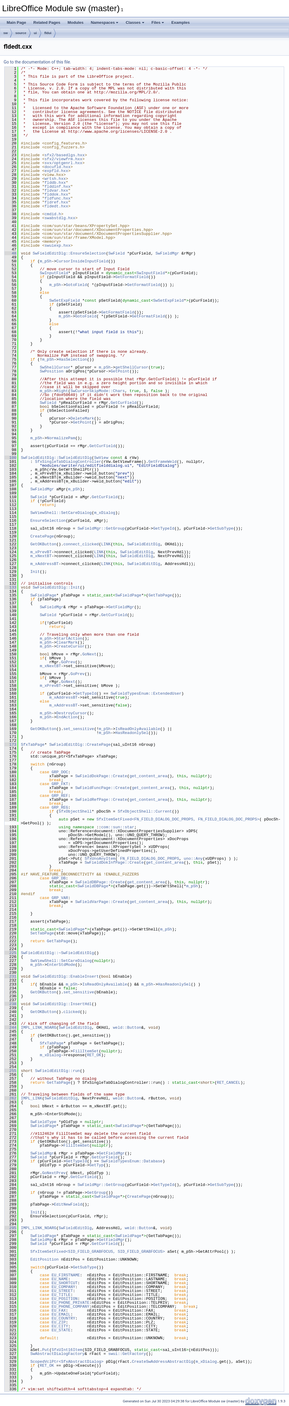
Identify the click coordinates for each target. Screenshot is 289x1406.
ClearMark (66, 642)
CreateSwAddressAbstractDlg (162, 1361)
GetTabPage (160, 595)
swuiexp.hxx (57, 245)
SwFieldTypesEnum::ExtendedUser (145, 693)
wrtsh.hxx (55, 178)
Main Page (16, 22)
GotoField (76, 284)
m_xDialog (104, 512)
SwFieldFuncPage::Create (102, 788)
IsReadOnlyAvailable (137, 729)
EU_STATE (60, 1330)
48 (10, 253)
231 (10, 976)
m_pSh (45, 261)
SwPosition (51, 371)
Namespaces (105, 22)
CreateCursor (70, 646)
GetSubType (221, 528)
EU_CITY (59, 1326)
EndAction (66, 717)
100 (10, 457)
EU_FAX (58, 1310)
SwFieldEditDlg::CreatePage (80, 744)
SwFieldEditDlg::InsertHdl (62, 1004)
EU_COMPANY (63, 1287)
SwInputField (54, 273)
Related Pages (46, 22)
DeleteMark (82, 418)
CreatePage (42, 536)
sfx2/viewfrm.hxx (63, 159)
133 (10, 587)
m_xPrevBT (40, 552)
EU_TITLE (60, 1294)
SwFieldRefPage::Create (101, 799)
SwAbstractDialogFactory (57, 1353)
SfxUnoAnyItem (100, 858)
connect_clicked (81, 544)
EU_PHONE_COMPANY (70, 1306)
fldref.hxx (56, 202)
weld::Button (127, 1027)
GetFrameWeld (162, 461)
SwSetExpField (64, 300)
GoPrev (68, 662)
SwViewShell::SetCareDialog (61, 512)
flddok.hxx (56, 194)
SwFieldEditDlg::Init (56, 587)
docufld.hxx (57, 167)
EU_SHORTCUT (64, 1283)
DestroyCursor (71, 713)
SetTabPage (42, 933)
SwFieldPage (43, 595)
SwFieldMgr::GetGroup (101, 528)
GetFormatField (131, 277)
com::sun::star (117, 827)
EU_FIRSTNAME (65, 1275)
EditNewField (68, 1204)
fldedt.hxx (56, 206)
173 (10, 744)
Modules (75, 22)
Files (158, 22)
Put (45, 1349)
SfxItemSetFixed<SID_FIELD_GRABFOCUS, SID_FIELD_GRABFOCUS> (97, 1251)
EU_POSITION (64, 1298)
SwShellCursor (55, 367)
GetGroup (96, 1192)
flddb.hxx (55, 182)
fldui (47, 33)
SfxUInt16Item (66, 1349)
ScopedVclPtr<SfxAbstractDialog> (66, 1361)
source (20, 33)
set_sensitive (78, 729)
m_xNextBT (40, 556)
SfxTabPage (32, 744)
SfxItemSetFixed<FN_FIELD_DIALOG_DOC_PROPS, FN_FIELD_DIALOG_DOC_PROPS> (178, 819)
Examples (180, 22)
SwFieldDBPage (92, 886)
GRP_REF (59, 795)
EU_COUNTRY (63, 1318)
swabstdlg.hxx (59, 218)
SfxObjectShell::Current (145, 811)
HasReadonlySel (131, 732)
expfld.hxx (56, 171)
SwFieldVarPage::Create (101, 901)
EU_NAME (59, 1279)
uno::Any (193, 858)
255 (10, 1070)
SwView (101, 457)
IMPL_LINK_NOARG (38, 1027)
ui (35, 33)
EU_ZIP (58, 1322)
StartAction (69, 638)
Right (62, 391)
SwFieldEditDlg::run (57, 1070)
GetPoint (119, 371)
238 (10, 1004)
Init (35, 571)
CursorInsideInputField (82, 261)
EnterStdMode (61, 964)
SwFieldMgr (167, 253)
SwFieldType (43, 1122)
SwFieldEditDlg (143, 544)
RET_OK (94, 1055)
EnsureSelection (48, 520)
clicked (71, 1012)
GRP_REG (59, 807)
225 (10, 953)
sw (5, 33)
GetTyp (96, 1165)
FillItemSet (86, 1051)
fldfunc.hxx (57, 198)
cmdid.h (52, 214)
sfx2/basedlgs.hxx (64, 155)
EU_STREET (62, 1291)
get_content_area (148, 776)
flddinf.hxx (57, 186)
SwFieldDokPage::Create (101, 776)
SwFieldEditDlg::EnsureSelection (69, 253)
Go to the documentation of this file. (37, 62)
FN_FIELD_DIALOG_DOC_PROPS (149, 858)
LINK (105, 544)
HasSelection (73, 359)
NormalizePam (61, 438)
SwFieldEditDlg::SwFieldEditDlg (56, 457)
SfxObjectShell (75, 811)
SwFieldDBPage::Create (100, 882)
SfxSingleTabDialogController (68, 461)
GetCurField (123, 402)
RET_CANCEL (229, 1082)
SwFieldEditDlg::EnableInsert (66, 976)
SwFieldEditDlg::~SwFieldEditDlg (57, 953)
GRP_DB (58, 878)
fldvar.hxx (56, 190)
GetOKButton (43, 544)
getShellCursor (131, 367)
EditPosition (44, 1259)
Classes (135, 22)
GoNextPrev (54, 1173)
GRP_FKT (59, 784)
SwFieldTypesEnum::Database (132, 1161)
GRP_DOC (59, 772)
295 (10, 1228)
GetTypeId (163, 528)
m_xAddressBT (44, 564)
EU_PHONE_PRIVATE (70, 1302)
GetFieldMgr (121, 607)
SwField (116, 253)
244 (10, 1027)
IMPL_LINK (31, 1098)
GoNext (89, 654)
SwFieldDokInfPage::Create (114, 862)
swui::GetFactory (127, 1353)
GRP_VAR (59, 898)
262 (10, 1098)
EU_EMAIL (60, 1314)
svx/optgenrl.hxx (63, 163)
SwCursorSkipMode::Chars (98, 391)
